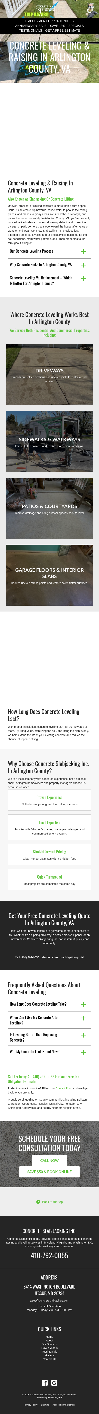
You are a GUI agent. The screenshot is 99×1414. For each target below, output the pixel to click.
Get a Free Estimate (62, 30)
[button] (49, 251)
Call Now (49, 1160)
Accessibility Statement (64, 1405)
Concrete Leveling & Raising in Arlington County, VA (49, 56)
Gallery (49, 1355)
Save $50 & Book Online (49, 1172)
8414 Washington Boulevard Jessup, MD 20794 (49, 1289)
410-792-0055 (49, 1254)
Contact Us (49, 1359)
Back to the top (49, 1202)
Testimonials (30, 30)
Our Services (49, 1344)
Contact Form (64, 1088)
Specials (76, 26)
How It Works (49, 1348)
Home (49, 1336)
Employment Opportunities (49, 21)
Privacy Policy (31, 1405)
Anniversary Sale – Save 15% (40, 26)
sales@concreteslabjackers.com (49, 1300)
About (49, 1340)
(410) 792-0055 (29, 957)
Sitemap (45, 1405)
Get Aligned (56, 1397)
